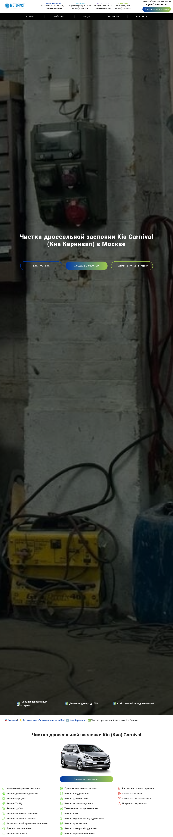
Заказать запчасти (132, 793)
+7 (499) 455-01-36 (80, 8)
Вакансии (113, 16)
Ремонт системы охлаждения (22, 813)
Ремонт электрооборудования (80, 828)
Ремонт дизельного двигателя (23, 793)
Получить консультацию (157, 9)
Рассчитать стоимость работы (138, 788)
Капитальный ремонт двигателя (23, 788)
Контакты (141, 16)
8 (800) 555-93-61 (156, 4)
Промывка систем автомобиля (80, 788)
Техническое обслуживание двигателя (27, 823)
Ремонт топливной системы (21, 818)
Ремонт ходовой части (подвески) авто (85, 818)
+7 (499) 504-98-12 (123, 8)
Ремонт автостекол (17, 833)
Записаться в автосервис (86, 779)
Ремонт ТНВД (14, 803)
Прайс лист (59, 16)
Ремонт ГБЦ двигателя (76, 793)
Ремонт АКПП (71, 813)
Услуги (30, 16)
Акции (86, 16)
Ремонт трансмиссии (75, 823)
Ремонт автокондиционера (78, 803)
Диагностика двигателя (19, 828)
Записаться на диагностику (136, 798)
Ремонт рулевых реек (76, 798)
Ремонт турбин (15, 808)
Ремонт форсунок (16, 798)
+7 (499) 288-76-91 (54, 8)
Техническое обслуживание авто (81, 808)
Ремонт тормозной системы (79, 833)
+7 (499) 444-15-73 (103, 8)
